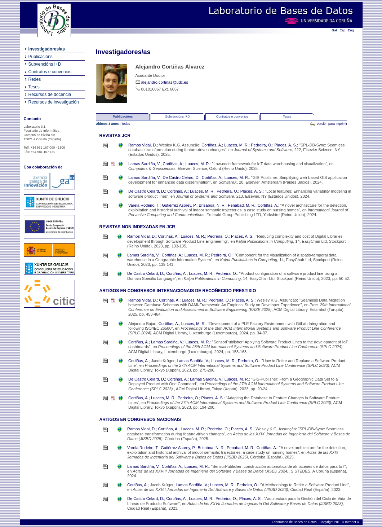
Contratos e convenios (49, 71)
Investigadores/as (46, 49)
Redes (34, 79)
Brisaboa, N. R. (212, 205)
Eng (351, 30)
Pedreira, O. (261, 145)
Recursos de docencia (49, 94)
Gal (334, 30)
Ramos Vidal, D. (142, 145)
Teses (34, 86)
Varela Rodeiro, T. (144, 205)
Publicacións (40, 56)
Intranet (351, 522)
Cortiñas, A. (211, 145)
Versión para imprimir (331, 124)
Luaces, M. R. (236, 145)
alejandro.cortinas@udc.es (164, 82)
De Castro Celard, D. (181, 177)
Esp (343, 30)
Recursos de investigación (53, 102)
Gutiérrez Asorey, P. (179, 205)
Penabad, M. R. (241, 205)
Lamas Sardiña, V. (144, 164)
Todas (125, 124)
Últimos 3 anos (108, 124)
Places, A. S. (286, 145)
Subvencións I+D (44, 64)
